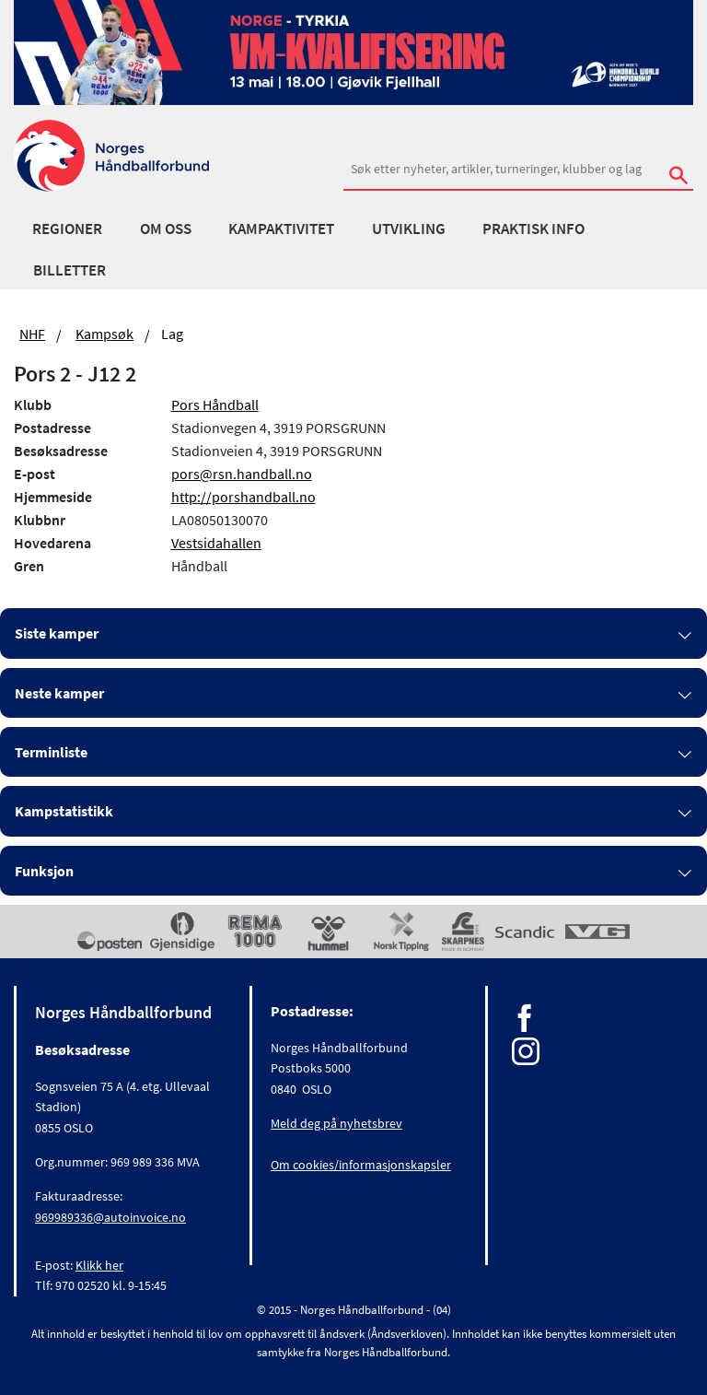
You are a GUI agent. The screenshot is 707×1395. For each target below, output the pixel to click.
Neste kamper (59, 693)
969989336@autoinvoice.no (110, 1217)
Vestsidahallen (216, 542)
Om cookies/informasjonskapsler (361, 1164)
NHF (32, 333)
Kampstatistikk (64, 811)
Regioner (67, 228)
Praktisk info (533, 228)
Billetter (69, 270)
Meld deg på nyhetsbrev (336, 1123)
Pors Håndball (215, 404)
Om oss (165, 228)
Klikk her (99, 1265)
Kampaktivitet (281, 228)
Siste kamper (57, 633)
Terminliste (51, 752)
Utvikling (409, 228)
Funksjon (44, 871)
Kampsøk (104, 333)
